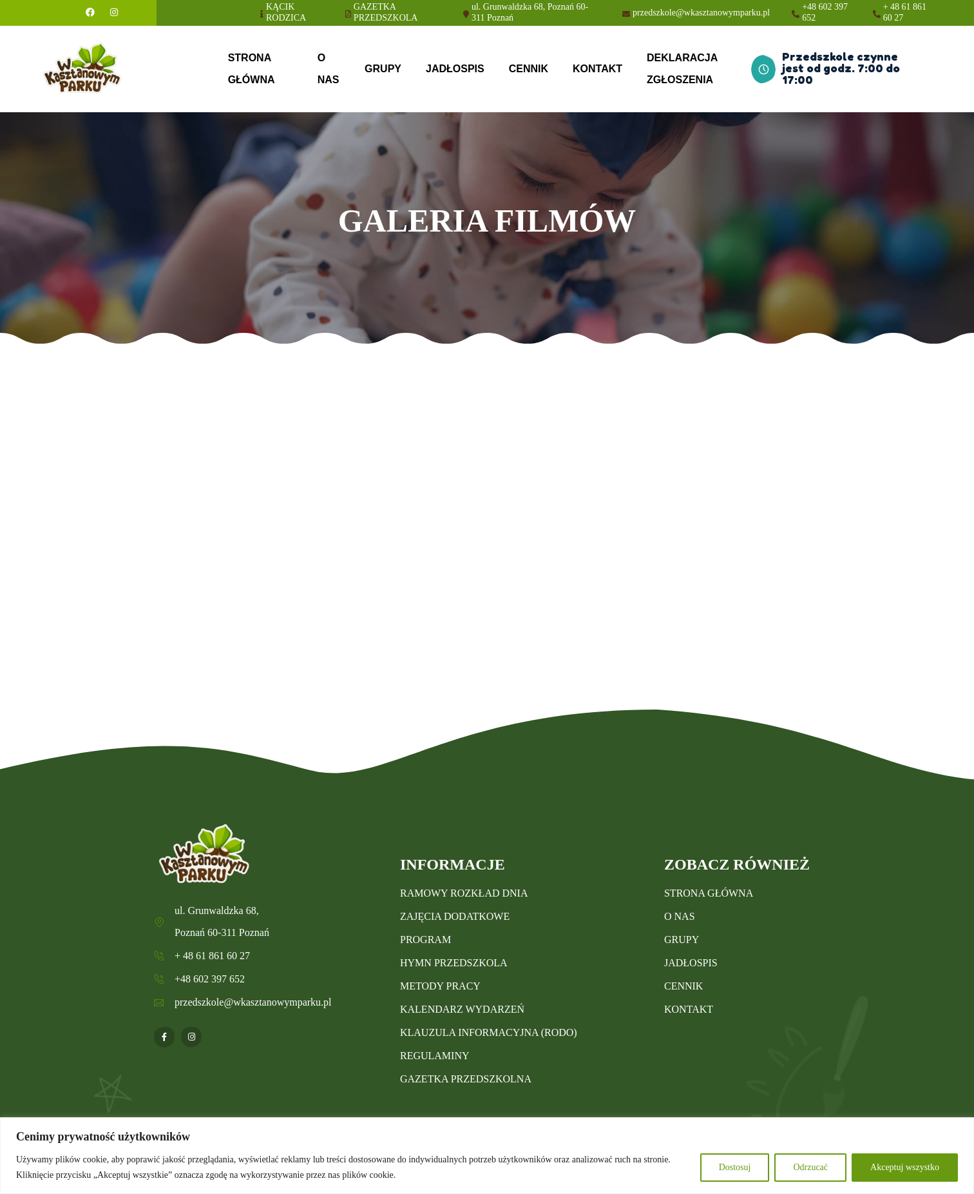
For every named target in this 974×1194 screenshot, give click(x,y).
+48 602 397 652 (825, 12)
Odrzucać (810, 1167)
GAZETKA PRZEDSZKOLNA (465, 1078)
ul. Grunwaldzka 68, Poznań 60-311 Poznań (530, 12)
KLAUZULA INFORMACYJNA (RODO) (488, 1032)
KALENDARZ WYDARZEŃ (462, 1009)
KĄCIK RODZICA (286, 12)
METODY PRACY (440, 985)
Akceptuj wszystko (904, 1167)
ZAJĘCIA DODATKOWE (455, 916)
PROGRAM (425, 939)
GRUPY (383, 68)
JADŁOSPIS (455, 68)
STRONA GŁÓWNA (251, 68)
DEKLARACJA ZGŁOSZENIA (682, 68)
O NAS (328, 68)
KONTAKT (597, 68)
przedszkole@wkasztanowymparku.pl (701, 12)
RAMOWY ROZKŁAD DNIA (464, 893)
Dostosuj (735, 1167)
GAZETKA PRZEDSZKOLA (386, 12)
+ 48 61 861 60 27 (904, 12)
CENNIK (528, 68)
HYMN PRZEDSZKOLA (454, 962)
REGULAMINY (435, 1055)
